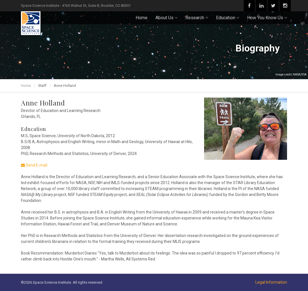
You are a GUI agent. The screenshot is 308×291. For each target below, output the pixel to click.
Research (196, 17)
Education (227, 17)
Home (141, 17)
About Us (166, 17)
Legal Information (271, 282)
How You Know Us (267, 17)
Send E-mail (34, 165)
